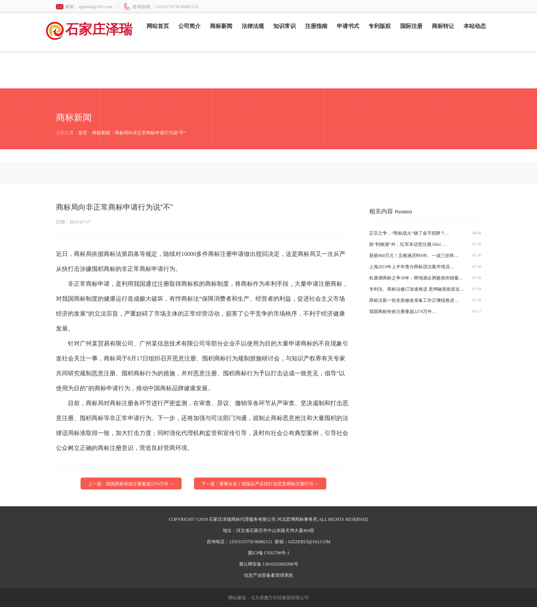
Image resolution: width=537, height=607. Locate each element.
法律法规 (253, 26)
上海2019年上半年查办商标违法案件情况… (411, 266)
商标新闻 (221, 26)
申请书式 (348, 26)
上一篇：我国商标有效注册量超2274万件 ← (131, 483)
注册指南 (316, 26)
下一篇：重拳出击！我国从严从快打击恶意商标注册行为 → (260, 483)
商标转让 (443, 26)
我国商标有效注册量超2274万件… (402, 311)
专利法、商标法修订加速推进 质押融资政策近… (416, 289)
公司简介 (189, 26)
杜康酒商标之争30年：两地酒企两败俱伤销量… (416, 278)
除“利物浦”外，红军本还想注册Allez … (408, 244)
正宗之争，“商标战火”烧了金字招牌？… (409, 233)
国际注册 (411, 26)
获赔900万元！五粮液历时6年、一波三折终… (414, 255)
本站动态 (475, 26)
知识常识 (284, 26)
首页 (82, 132)
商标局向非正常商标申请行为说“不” (150, 132)
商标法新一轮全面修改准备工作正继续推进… (414, 300)
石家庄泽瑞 (88, 29)
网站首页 (158, 26)
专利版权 (379, 26)
